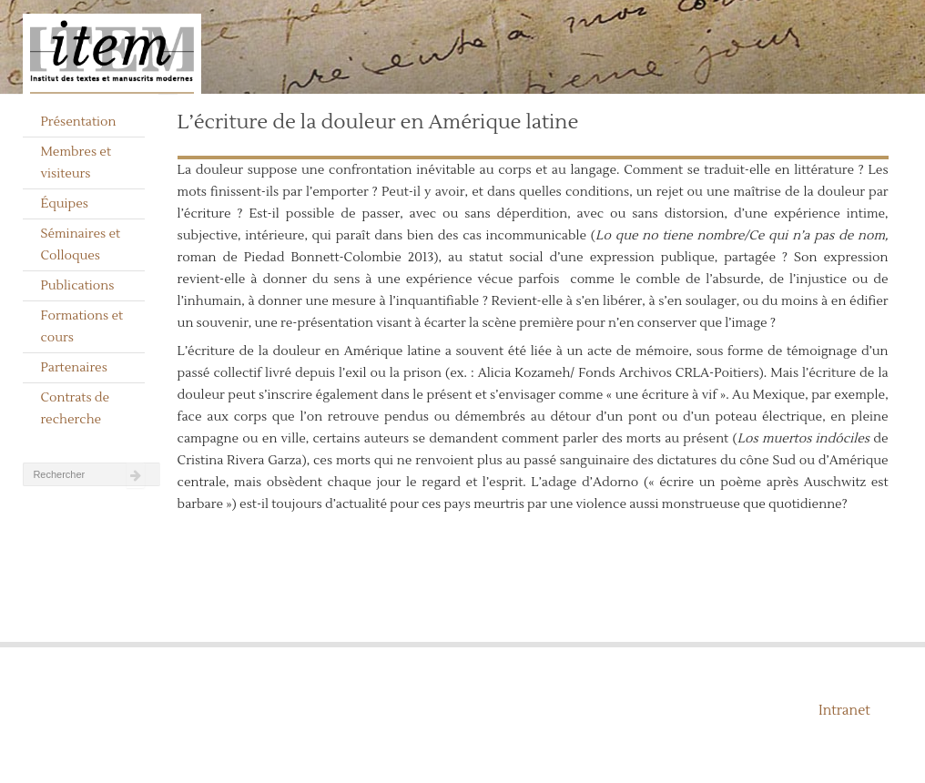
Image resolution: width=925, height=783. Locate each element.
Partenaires (73, 368)
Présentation (78, 122)
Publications (77, 286)
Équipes (64, 204)
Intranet (844, 710)
